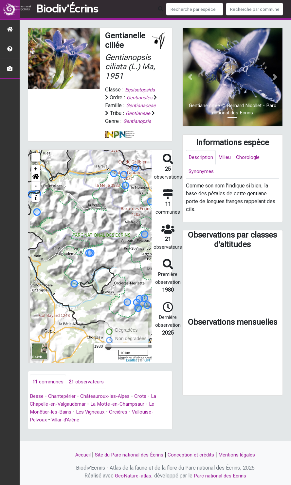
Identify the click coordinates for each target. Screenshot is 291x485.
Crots (146, 404)
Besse (37, 404)
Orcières (123, 420)
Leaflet (131, 368)
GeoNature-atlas (132, 476)
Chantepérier (63, 404)
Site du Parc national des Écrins (127, 455)
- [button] (36, 194)
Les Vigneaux (93, 420)
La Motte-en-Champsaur (122, 412)
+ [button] (36, 177)
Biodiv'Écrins (67, 9)
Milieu (227, 157)
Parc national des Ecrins (220, 476)
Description (202, 157)
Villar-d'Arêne (67, 428)
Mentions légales (241, 455)
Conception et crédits (192, 455)
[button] (35, 185)
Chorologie (252, 157)
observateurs (88, 390)
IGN (146, 368)
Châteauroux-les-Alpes (109, 404)
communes (48, 390)
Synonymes (201, 172)
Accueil (78, 455)
